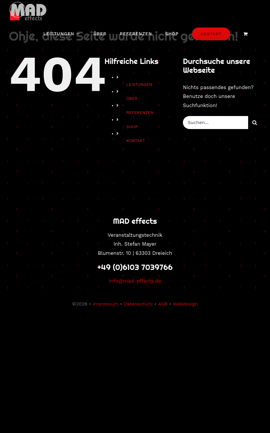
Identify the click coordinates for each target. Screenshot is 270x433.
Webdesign (185, 304)
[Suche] (254, 122)
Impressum (105, 304)
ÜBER (131, 98)
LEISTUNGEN (139, 84)
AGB (162, 304)
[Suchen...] (215, 122)
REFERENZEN (139, 112)
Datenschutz (138, 304)
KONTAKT (135, 140)
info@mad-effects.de (135, 281)
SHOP (131, 126)
